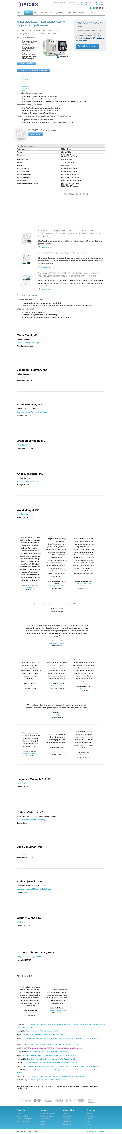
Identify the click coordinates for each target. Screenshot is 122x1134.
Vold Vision (57, 715)
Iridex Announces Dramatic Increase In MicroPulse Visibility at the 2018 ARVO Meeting (56, 1076)
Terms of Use (90, 1131)
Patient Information (46, 1116)
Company (56, 2)
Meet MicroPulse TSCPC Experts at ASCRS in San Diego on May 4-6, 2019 (52, 1044)
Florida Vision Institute (26, 514)
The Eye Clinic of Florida (27, 481)
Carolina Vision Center (30, 1013)
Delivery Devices (22, 1116)
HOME (18, 17)
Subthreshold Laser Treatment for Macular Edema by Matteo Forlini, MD (53, 1062)
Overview (24, 77)
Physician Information (47, 1113)
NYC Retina (22, 377)
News (82, 2)
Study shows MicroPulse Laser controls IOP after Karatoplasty (47, 1034)
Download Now (46, 247)
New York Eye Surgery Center (57, 752)
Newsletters (67, 1121)
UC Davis (21, 783)
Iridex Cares (67, 1119)
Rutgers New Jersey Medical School (32, 957)
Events (88, 1124)
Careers (88, 2)
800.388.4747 (99, 5)
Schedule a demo (87, 46)
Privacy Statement (99, 1131)
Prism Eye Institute (56, 686)
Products (23, 17)
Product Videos (26, 82)
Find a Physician (73, 2)
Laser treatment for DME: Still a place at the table (43, 1031)
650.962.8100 (82, 5)
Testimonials (25, 88)
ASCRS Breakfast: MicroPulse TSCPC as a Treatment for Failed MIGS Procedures (54, 1048)
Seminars (43, 1121)
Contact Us (67, 1124)
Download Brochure (26, 64)
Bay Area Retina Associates (57, 643)
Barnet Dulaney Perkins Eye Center (32, 412)
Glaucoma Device (23, 1121)
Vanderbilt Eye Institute (30, 753)
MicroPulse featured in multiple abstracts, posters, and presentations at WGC (52, 1055)
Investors (63, 2)
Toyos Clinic (30, 686)
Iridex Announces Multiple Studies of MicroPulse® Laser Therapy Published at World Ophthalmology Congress (64, 1066)
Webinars (43, 1124)
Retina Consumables (24, 1119)
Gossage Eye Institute (56, 586)
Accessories (25, 86)
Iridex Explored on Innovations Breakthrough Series (48, 1080)
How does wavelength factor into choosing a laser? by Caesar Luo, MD (51, 1059)
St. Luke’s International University (31, 820)
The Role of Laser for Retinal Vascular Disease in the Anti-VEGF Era (49, 1052)
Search (102, 2)
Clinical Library (45, 1119)
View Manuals (35, 134)
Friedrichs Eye (30, 587)
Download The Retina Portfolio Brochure (33, 70)
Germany (95, 2)
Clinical (24, 84)
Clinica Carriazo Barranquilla (29, 343)
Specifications (25, 80)
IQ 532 (33, 17)
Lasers (29, 17)
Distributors (90, 1116)
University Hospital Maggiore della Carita (34, 889)
